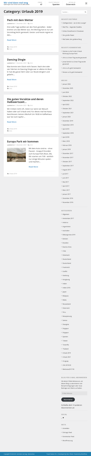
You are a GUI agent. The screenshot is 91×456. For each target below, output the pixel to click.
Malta (64, 300)
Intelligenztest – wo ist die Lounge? (74, 23)
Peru (64, 312)
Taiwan (65, 341)
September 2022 (68, 100)
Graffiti (65, 271)
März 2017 (66, 190)
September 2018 (68, 133)
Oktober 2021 (67, 109)
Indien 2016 (66, 288)
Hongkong (66, 280)
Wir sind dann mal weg (16, 2)
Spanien (65, 337)
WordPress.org (68, 441)
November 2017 (68, 157)
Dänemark (66, 255)
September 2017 (68, 166)
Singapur (66, 328)
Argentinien (66, 227)
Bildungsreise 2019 (69, 235)
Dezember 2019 (68, 121)
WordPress (84, 454)
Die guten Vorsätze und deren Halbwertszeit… (25, 100)
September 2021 (68, 113)
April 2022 (66, 104)
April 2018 (66, 137)
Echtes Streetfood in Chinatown (73, 31)
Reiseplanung (67, 316)
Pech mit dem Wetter (20, 20)
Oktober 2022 (67, 96)
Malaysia (65, 296)
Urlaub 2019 (13, 47)
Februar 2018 (67, 145)
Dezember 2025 (68, 88)
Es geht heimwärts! (74, 68)
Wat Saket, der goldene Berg (72, 39)
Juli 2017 (65, 174)
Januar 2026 (67, 84)
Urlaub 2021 (67, 357)
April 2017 (66, 186)
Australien (66, 231)
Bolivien (65, 239)
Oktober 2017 (67, 162)
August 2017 (67, 170)
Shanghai (66, 324)
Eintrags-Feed (67, 432)
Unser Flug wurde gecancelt (77, 58)
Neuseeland (67, 304)
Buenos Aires (67, 247)
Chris (10, 49)
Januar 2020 (67, 117)
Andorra (65, 222)
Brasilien (65, 243)
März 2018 (66, 141)
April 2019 (66, 129)
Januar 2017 (67, 194)
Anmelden (66, 428)
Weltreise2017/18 (68, 369)
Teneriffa (66, 345)
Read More (11, 40)
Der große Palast (68, 35)
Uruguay (65, 361)
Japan (64, 292)
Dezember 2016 (68, 198)
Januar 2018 (67, 149)
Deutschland (67, 259)
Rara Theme (70, 454)
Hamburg (66, 275)
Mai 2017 (66, 182)
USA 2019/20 (67, 365)
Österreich (66, 308)
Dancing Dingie (16, 59)
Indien (65, 284)
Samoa (65, 320)
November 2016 (68, 202)
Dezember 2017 (68, 153)
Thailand (65, 349)
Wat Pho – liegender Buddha (72, 27)
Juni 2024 (66, 92)
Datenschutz (31, 454)
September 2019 (68, 125)
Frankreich (66, 267)
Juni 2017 (66, 178)
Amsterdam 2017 (68, 218)
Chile (64, 251)
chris (31, 23)
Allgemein (66, 214)
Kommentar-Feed (68, 436)
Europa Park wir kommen (22, 141)
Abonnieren (68, 399)
